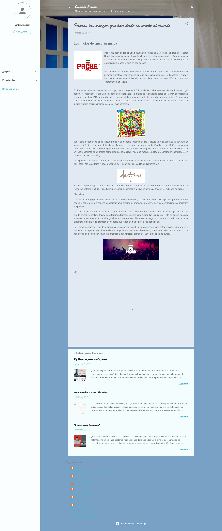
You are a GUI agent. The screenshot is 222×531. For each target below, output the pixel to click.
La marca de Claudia (80, 500)
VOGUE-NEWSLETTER (81, 481)
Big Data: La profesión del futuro (90, 359)
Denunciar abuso (10, 89)
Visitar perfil (22, 32)
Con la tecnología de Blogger (131, 523)
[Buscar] (192, 7)
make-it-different (79, 492)
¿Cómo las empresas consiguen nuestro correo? (94, 473)
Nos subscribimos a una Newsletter (90, 392)
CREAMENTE (77, 479)
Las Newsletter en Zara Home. (85, 494)
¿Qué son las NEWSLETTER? (84, 510)
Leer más (183, 384)
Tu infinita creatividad (81, 486)
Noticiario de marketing (82, 516)
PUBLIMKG (76, 471)
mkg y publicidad (79, 508)
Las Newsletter (78, 502)
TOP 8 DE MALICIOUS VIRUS (84, 518)
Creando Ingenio (86, 6)
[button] (186, 24)
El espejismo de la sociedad (86, 425)
